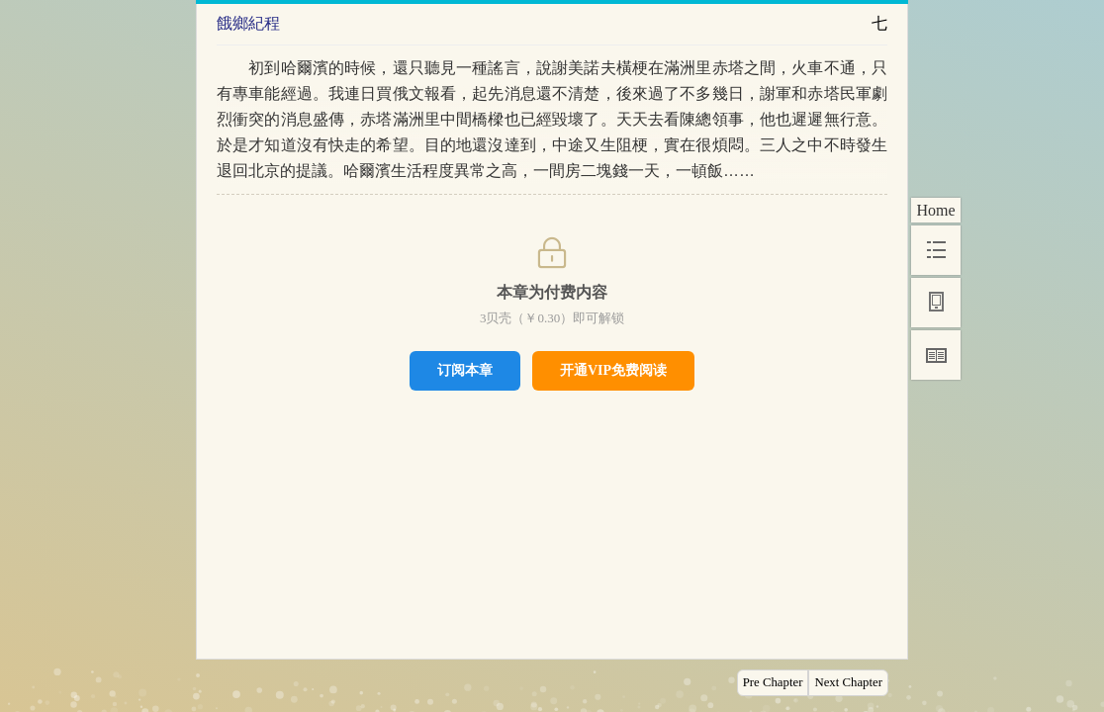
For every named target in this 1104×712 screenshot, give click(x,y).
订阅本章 (465, 370)
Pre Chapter (773, 682)
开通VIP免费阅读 (613, 370)
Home (935, 210)
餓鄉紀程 (248, 23)
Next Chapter (848, 682)
